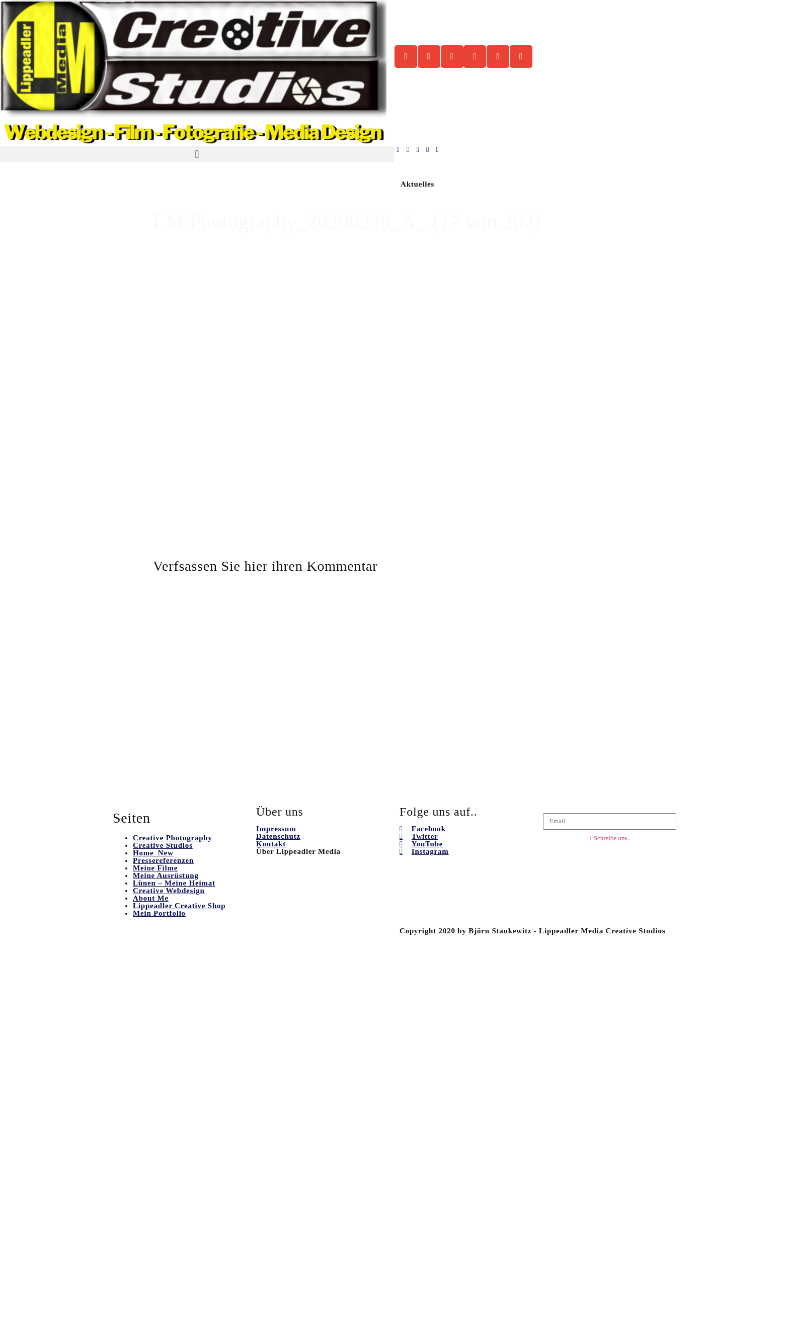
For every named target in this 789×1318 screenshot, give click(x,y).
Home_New (153, 853)
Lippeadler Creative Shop (179, 906)
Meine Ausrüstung (166, 875)
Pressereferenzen (163, 860)
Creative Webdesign (169, 891)
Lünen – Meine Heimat (174, 883)
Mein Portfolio (159, 913)
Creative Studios (163, 845)
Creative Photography (172, 838)
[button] (197, 154)
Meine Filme (155, 868)
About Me (151, 898)
